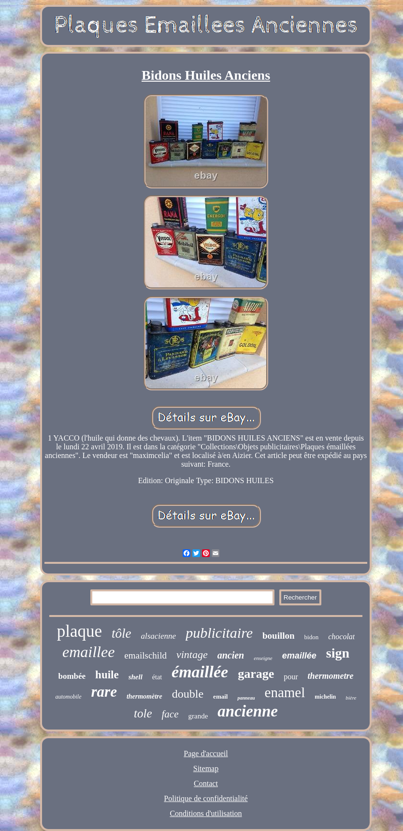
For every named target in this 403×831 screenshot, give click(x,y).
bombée (72, 676)
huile (107, 675)
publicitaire (219, 633)
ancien (231, 655)
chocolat (341, 636)
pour (291, 677)
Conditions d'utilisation (206, 813)
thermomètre (144, 696)
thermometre (331, 676)
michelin (325, 696)
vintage (192, 654)
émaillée (200, 672)
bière (350, 698)
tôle (121, 633)
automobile (69, 696)
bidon (311, 637)
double (187, 694)
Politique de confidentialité (205, 798)
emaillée (299, 655)
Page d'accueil (206, 753)
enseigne (263, 658)
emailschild (145, 655)
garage (256, 674)
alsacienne (158, 636)
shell (136, 677)
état (157, 677)
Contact (206, 783)
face (170, 714)
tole (143, 713)
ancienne (247, 711)
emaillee (88, 651)
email (220, 696)
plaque (79, 631)
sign (337, 652)
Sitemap (205, 768)
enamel (285, 692)
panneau (246, 698)
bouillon (278, 635)
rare (104, 691)
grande (198, 716)
